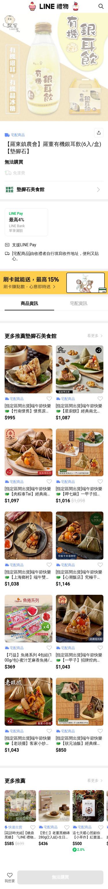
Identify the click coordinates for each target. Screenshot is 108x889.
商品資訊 (29, 303)
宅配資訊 (78, 303)
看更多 (93, 336)
